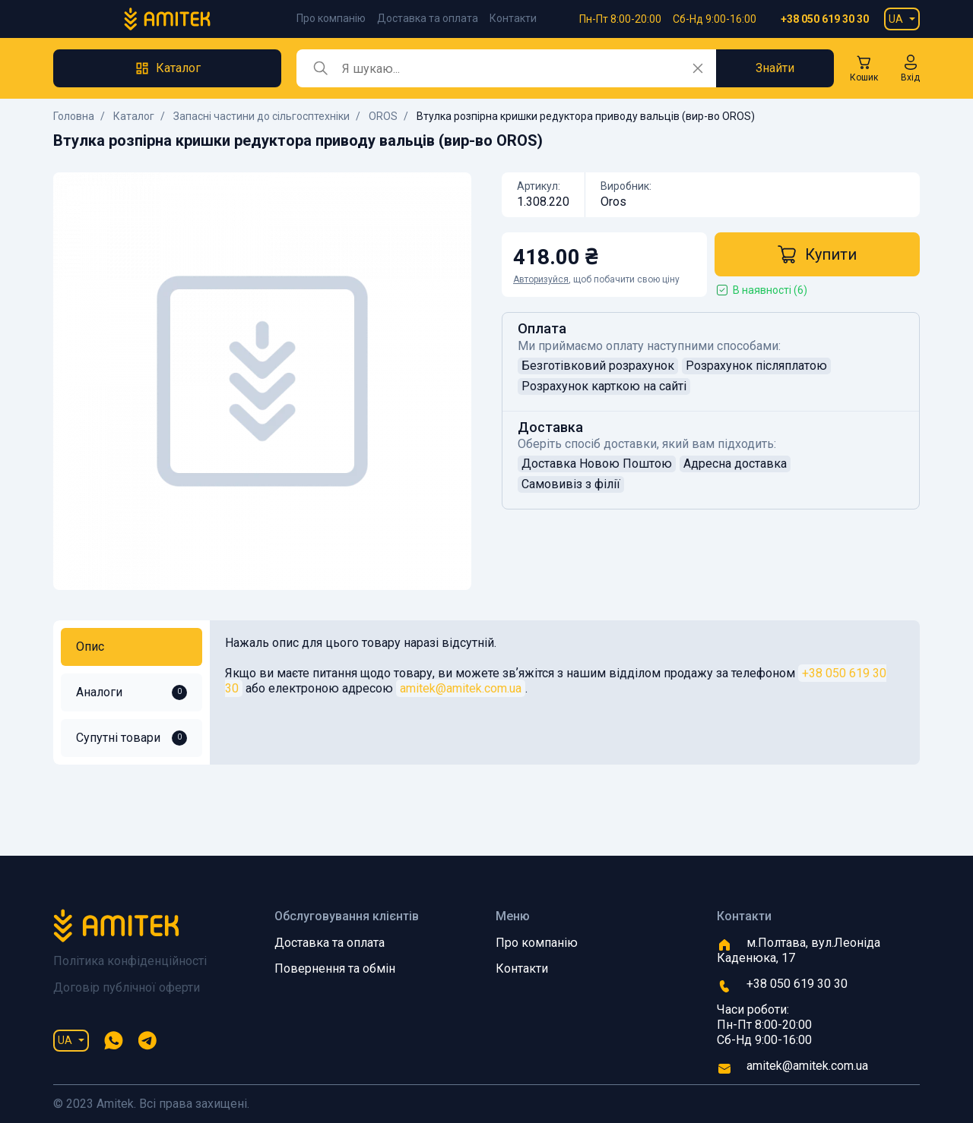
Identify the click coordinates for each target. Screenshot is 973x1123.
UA (896, 19)
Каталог (133, 116)
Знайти (775, 68)
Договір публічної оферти (126, 987)
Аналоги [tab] (131, 692)
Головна (73, 116)
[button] (910, 68)
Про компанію (331, 18)
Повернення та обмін (334, 968)
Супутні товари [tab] (131, 738)
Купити (817, 254)
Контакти (513, 18)
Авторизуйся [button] (541, 279)
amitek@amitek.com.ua (460, 688)
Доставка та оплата (427, 18)
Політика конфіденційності (130, 961)
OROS (383, 116)
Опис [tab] (90, 646)
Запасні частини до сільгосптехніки (261, 116)
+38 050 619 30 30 (825, 19)
